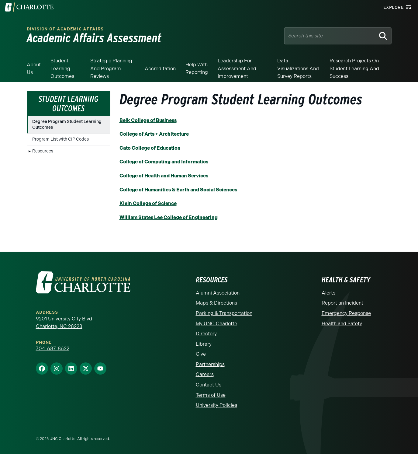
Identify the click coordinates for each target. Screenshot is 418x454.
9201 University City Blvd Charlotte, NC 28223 (64, 323)
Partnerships (210, 364)
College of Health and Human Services (163, 176)
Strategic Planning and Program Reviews (111, 68)
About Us (34, 68)
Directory (206, 334)
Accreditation (160, 69)
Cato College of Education (150, 148)
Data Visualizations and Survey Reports (298, 68)
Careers (205, 374)
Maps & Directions (216, 303)
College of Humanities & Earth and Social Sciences (178, 190)
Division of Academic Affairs (65, 29)
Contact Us (208, 385)
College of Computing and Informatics (163, 162)
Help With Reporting (196, 68)
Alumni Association (218, 293)
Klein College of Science (148, 203)
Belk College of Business (148, 120)
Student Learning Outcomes (62, 68)
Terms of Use (211, 395)
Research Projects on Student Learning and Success (354, 68)
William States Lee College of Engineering (168, 217)
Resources (42, 151)
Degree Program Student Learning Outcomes (67, 124)
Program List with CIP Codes (60, 139)
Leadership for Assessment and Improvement (237, 68)
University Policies (216, 405)
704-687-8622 (52, 348)
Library (204, 344)
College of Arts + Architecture (154, 134)
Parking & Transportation (224, 313)
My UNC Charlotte (216, 324)
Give (201, 354)
